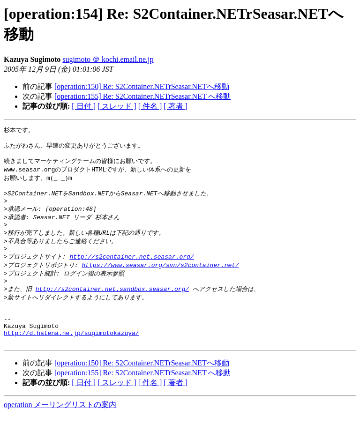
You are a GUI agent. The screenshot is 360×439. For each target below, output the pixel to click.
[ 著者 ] (176, 106)
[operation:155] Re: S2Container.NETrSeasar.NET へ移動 (142, 96)
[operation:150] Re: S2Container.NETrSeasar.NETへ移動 (141, 86)
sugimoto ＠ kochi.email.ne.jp (107, 59)
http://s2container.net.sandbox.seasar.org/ (112, 305)
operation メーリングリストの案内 (60, 430)
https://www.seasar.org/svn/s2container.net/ (160, 279)
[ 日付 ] (84, 106)
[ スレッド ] (117, 106)
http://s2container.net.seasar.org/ (131, 270)
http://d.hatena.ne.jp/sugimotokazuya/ (71, 356)
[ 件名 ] (150, 106)
